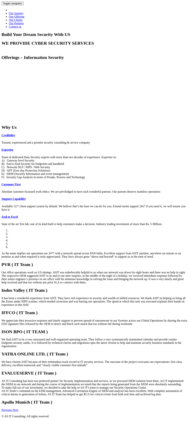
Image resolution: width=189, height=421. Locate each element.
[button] (7, 410)
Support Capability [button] (13, 198)
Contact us (15, 26)
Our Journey (16, 13)
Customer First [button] (11, 184)
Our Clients (16, 19)
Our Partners (16, 23)
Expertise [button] (7, 149)
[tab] (94, 135)
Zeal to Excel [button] (9, 216)
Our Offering (16, 16)
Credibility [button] (8, 135)
